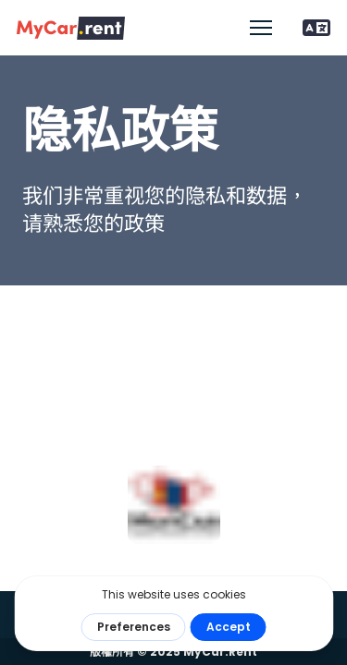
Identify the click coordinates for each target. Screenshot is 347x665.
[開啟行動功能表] (261, 27)
